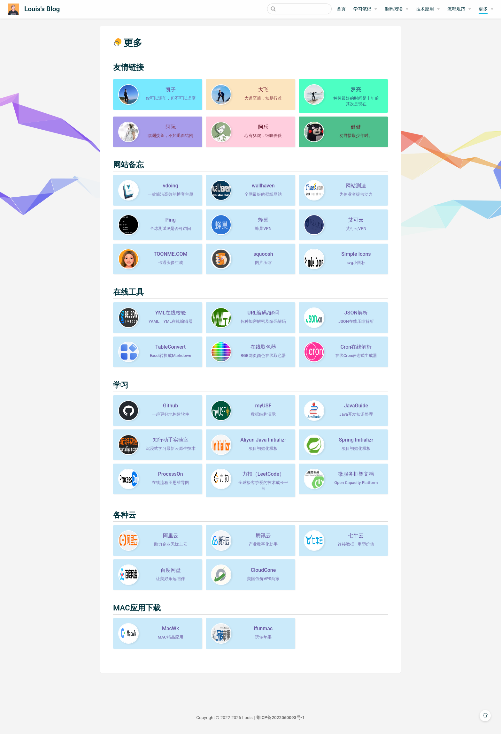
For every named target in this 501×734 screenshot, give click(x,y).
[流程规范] (459, 9)
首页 (341, 9)
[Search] (299, 9)
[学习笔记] (365, 9)
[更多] (486, 9)
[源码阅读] (396, 9)
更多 (483, 9)
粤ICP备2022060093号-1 (280, 717)
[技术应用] (428, 9)
